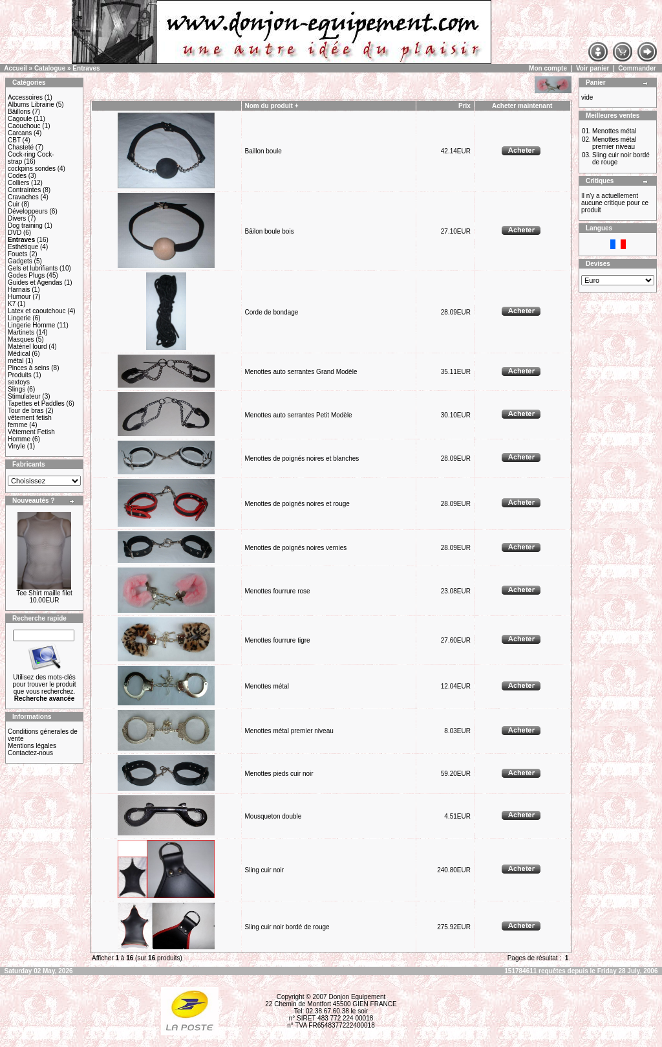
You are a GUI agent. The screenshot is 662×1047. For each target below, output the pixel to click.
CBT (14, 140)
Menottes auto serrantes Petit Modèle (298, 415)
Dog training (25, 225)
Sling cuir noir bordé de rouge (286, 927)
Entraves (86, 68)
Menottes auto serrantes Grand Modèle (300, 371)
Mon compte (548, 68)
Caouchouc (24, 125)
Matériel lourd (27, 346)
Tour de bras (26, 410)
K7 (12, 303)
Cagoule (20, 118)
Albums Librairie (31, 104)
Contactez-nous (30, 752)
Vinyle (16, 446)
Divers (17, 218)
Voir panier (593, 68)
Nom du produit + (271, 105)
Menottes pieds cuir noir (278, 773)
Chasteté (21, 147)
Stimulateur (24, 396)
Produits (20, 375)
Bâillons (19, 111)
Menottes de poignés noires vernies (295, 547)
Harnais (19, 289)
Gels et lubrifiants (33, 268)
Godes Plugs (26, 275)
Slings (16, 389)
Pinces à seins (28, 367)
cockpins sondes (32, 168)
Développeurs (28, 211)
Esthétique (23, 246)
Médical (19, 353)
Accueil (15, 68)
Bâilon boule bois (269, 231)
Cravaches (23, 197)
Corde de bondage (271, 312)
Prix (464, 105)
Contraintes (24, 189)
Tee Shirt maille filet (44, 593)
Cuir (13, 204)
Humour (19, 296)
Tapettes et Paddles (36, 403)
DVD (14, 232)
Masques (21, 339)
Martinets (21, 332)
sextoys (19, 382)
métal (15, 360)
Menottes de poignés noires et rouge (296, 503)
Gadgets (20, 261)
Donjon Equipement (356, 996)
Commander (637, 68)
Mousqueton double (272, 816)
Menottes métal (266, 686)
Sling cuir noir (264, 870)
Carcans (20, 133)
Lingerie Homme (31, 325)
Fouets (18, 254)
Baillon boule (262, 151)
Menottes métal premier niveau (288, 730)
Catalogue (49, 68)
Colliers (18, 182)
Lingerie (19, 318)
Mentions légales (32, 745)
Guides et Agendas (35, 282)
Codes (17, 175)
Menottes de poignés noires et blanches (301, 458)
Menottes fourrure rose (277, 591)
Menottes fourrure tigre (277, 640)
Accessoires (25, 97)
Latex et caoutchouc (37, 310)
